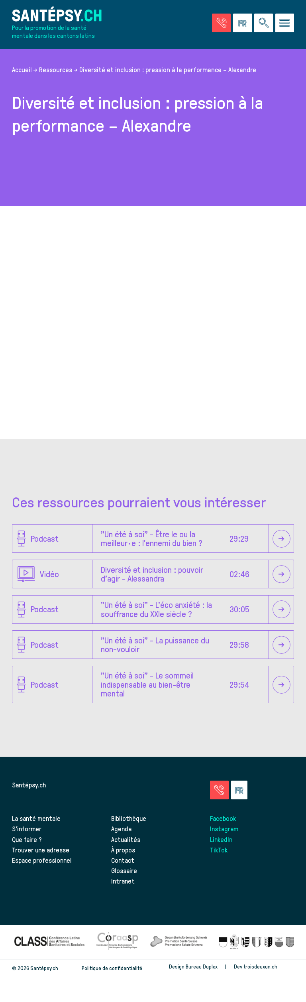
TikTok (219, 849)
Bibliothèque (128, 818)
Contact (122, 860)
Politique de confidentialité (112, 968)
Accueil (22, 69)
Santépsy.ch (29, 784)
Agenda (121, 828)
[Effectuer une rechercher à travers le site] (263, 23)
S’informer (26, 828)
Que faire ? (27, 839)
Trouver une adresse (40, 849)
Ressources (55, 69)
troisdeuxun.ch (268, 966)
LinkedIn (221, 839)
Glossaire (124, 870)
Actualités (125, 839)
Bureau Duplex (202, 966)
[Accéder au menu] (284, 23)
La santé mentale (36, 818)
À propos (123, 849)
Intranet (123, 880)
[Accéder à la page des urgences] (221, 23)
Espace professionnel (42, 860)
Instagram (224, 828)
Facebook (223, 818)
